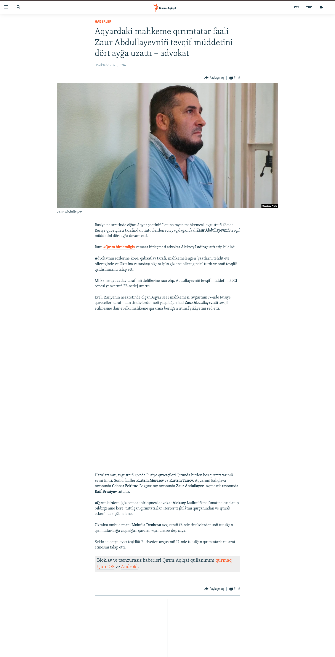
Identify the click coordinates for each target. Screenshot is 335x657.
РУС (297, 7)
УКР (309, 7)
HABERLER (103, 22)
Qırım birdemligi (119, 247)
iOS (110, 567)
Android (129, 567)
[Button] (214, 78)
